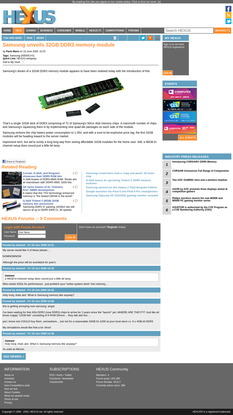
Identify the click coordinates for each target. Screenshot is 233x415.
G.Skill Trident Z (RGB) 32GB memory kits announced (41, 202)
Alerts (59, 375)
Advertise (9, 378)
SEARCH (222, 30)
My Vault (15, 62)
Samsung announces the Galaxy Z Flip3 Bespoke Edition (121, 187)
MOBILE (80, 30)
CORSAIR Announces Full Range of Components (200, 171)
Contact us (10, 382)
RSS (52, 375)
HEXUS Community (112, 369)
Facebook (54, 378)
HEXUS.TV (95, 30)
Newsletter (68, 378)
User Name (10, 232)
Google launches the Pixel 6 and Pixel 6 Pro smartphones (122, 191)
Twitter (68, 375)
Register (112, 227)
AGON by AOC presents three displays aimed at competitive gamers (199, 190)
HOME (7, 30)
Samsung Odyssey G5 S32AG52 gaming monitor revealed (122, 195)
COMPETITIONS (115, 30)
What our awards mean (16, 395)
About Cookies (12, 392)
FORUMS (133, 30)
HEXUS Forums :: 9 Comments (34, 218)
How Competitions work (17, 385)
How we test (10, 388)
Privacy (8, 402)
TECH (18, 30)
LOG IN (167, 73)
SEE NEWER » (13, 356)
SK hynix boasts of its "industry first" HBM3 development (43, 188)
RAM (29, 38)
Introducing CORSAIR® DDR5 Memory (194, 162)
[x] (159, 1)
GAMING (31, 30)
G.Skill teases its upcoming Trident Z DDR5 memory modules (118, 182)
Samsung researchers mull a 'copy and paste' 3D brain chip (120, 175)
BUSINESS (46, 30)
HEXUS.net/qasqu (26, 58)
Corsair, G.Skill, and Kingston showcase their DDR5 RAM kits (42, 175)
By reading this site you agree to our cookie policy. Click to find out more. (115, 1)
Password (9, 236)
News (40, 38)
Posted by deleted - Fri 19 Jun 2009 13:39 (28, 333)
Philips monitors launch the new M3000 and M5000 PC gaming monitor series (197, 199)
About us (9, 375)
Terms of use (11, 399)
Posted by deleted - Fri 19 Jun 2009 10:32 (28, 268)
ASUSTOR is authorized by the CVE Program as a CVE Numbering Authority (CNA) (199, 208)
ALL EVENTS (188, 137)
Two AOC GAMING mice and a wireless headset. (200, 180)
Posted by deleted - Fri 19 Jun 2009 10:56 (28, 301)
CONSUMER (64, 30)
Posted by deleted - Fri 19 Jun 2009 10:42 (28, 290)
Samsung (15, 55)
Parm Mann (12, 51)
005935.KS (28, 55)
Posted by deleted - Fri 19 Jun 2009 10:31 (28, 245)
